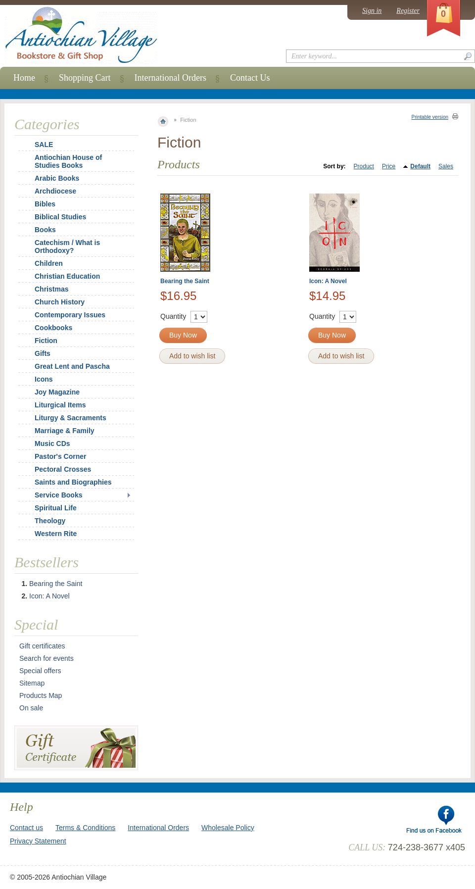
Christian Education (67, 276)
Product (364, 166)
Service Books (59, 495)
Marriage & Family (65, 431)
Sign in (371, 10)
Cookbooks (53, 328)
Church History (60, 302)
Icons (44, 379)
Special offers (40, 671)
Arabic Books (57, 178)
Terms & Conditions (85, 828)
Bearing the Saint (184, 281)
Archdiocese (55, 191)
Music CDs (52, 443)
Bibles (45, 204)
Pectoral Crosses (63, 469)
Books (45, 230)
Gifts (42, 353)
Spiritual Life (56, 508)
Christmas (45, 289)
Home (24, 78)
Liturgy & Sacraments (70, 418)
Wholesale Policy (227, 828)
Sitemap (32, 683)
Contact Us (250, 78)
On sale (31, 708)
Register (408, 10)
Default (420, 166)
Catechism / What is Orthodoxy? (67, 246)
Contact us (26, 828)
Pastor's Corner (60, 456)
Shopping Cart (85, 78)
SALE (44, 144)
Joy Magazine (57, 392)
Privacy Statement (38, 841)
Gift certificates (42, 646)
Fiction (46, 341)
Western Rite (56, 534)
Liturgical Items (60, 405)
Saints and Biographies (73, 482)
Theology (50, 521)
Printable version (430, 117)
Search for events (46, 658)
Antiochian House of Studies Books (68, 161)
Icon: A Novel (328, 281)
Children (49, 263)
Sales (445, 166)
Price (388, 166)
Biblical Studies (60, 217)
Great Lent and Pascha (72, 366)
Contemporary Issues (70, 315)
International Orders (170, 78)
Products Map (40, 695)
